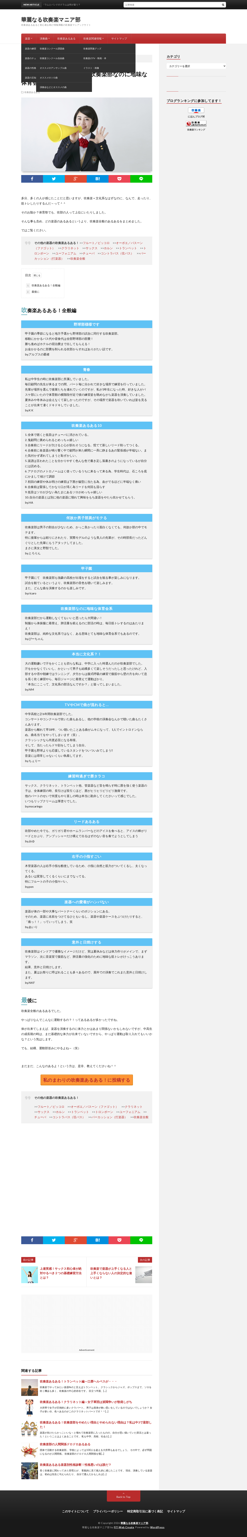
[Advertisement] (86, 1180)
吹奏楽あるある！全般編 (43, 285)
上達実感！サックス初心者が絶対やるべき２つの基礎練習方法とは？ (61, 1273)
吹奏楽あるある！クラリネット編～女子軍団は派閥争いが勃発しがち (86, 1402)
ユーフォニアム (65, 253)
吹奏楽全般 (77, 258)
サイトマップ (119, 38)
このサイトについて (75, 1511)
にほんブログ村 (196, 116)
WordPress (157, 1527)
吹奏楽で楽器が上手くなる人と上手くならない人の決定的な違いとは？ (111, 1273)
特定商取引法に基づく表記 (145, 1511)
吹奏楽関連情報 (92, 38)
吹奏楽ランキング (196, 129)
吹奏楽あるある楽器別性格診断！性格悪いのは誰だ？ (75, 1464)
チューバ (89, 253)
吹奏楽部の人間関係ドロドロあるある (65, 1444)
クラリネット (70, 248)
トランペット (128, 248)
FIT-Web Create (124, 1527)
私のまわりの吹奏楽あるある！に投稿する (86, 1080)
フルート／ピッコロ (96, 243)
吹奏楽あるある (66, 38)
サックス (92, 248)
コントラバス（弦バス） (117, 253)
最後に (32, 292)
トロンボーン (104, 1112)
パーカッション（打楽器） (109, 1117)
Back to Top (123, 1496)
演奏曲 (44, 38)
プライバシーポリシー (108, 1511)
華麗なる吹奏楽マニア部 (51, 19)
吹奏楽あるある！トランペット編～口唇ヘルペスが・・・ (78, 1381)
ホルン (108, 248)
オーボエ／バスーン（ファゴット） (94, 1106)
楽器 (27, 38)
